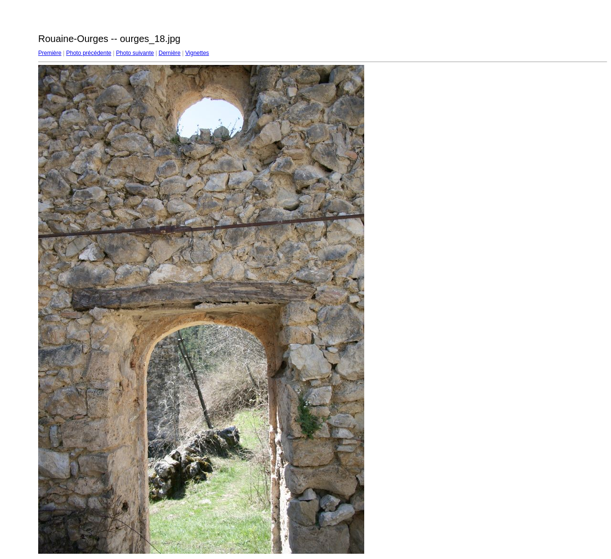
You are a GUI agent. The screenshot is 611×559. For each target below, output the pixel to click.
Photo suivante (135, 53)
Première (50, 53)
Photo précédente (88, 53)
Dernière (169, 53)
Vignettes (197, 53)
